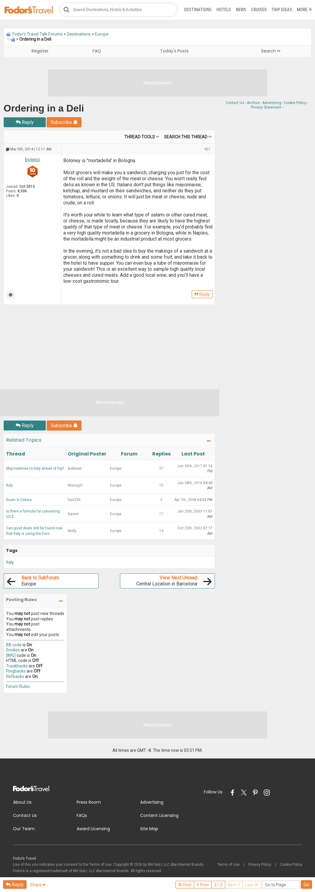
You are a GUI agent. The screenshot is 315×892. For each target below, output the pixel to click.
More (304, 9)
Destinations (198, 9)
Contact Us (234, 103)
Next (234, 884)
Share (37, 884)
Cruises (259, 9)
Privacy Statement (266, 107)
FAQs (82, 815)
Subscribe (64, 122)
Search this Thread (185, 136)
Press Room (89, 802)
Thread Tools (139, 136)
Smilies (13, 650)
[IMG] (11, 655)
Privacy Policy (259, 864)
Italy (9, 485)
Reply (25, 122)
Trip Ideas (282, 9)
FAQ (97, 51)
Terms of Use (228, 864)
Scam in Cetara (19, 500)
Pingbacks (16, 671)
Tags (11, 550)
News (241, 9)
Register (40, 51)
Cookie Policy (295, 103)
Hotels (223, 9)
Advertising (271, 103)
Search (270, 51)
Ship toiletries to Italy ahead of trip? (35, 468)
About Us (22, 802)
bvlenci (32, 159)
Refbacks (15, 676)
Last (251, 884)
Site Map (149, 829)
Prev (203, 884)
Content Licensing (159, 815)
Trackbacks (17, 665)
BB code (14, 644)
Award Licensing (93, 829)
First (184, 884)
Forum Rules (18, 686)
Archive (253, 103)
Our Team (24, 829)
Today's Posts (174, 51)
